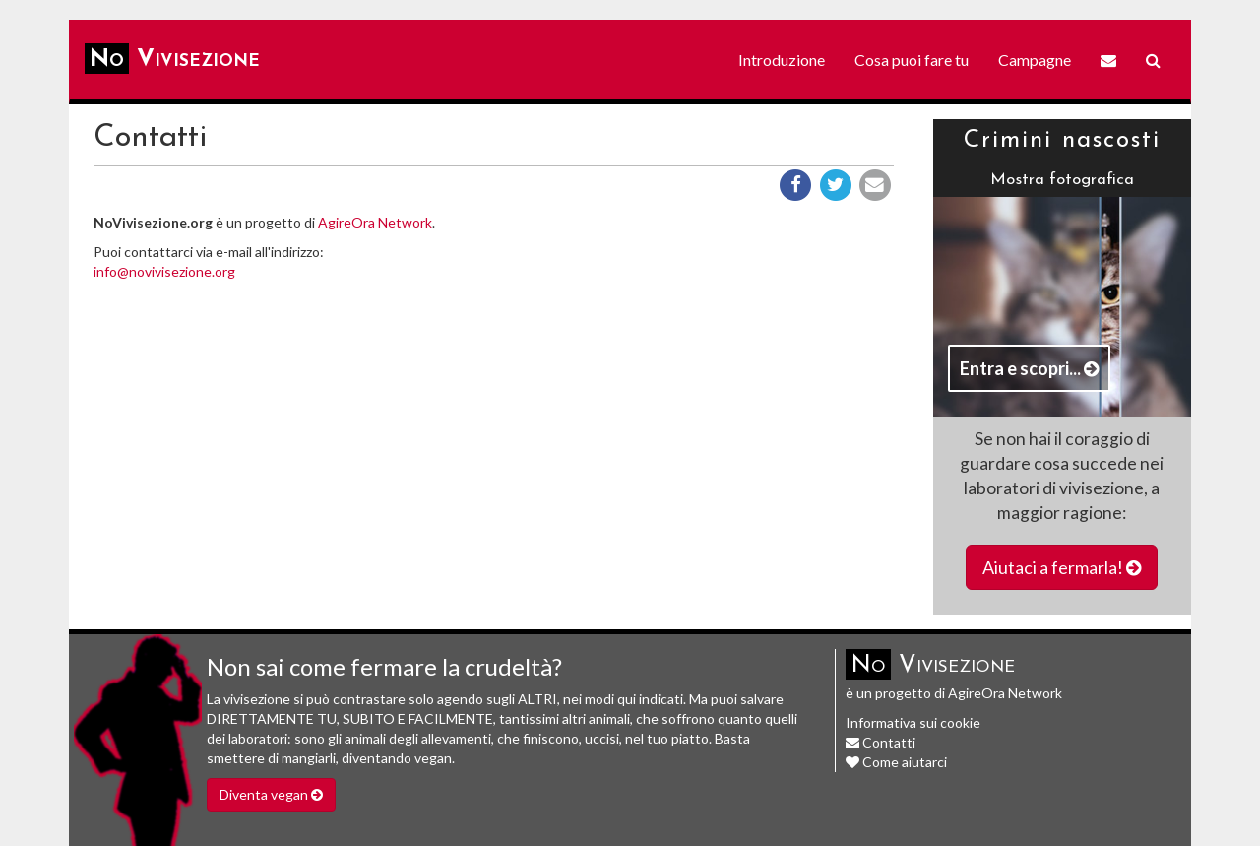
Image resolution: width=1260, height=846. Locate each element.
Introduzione (781, 59)
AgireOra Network (375, 222)
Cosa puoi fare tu (911, 59)
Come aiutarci (896, 761)
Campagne (1034, 59)
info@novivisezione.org (164, 271)
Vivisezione (172, 58)
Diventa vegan (271, 794)
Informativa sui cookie (913, 722)
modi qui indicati (634, 698)
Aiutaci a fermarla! (1061, 567)
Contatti (880, 742)
